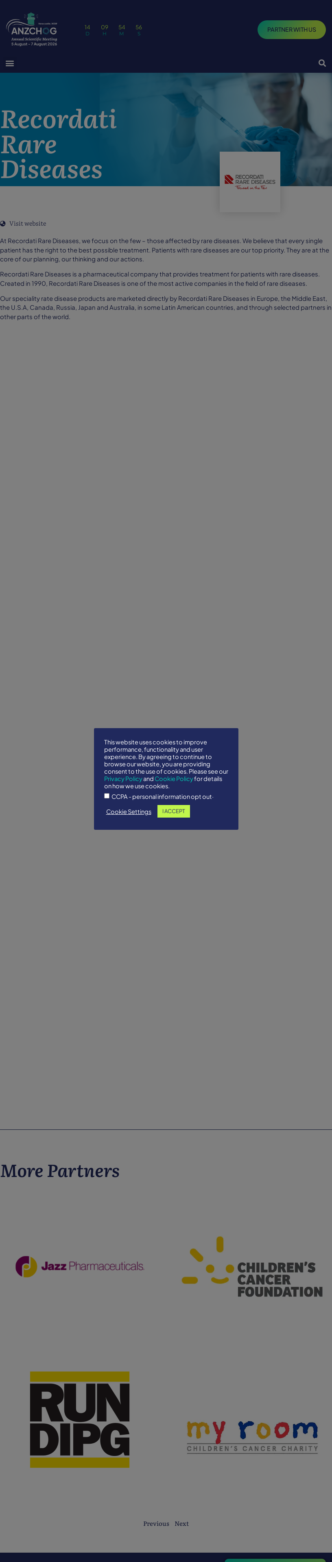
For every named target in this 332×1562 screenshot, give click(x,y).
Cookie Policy (174, 778)
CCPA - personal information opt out (161, 797)
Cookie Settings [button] (128, 811)
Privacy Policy (123, 778)
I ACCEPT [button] (173, 811)
